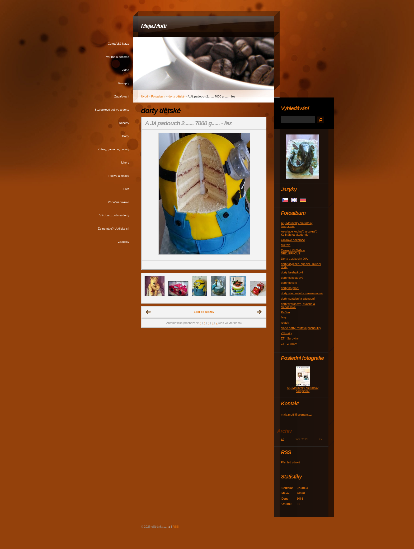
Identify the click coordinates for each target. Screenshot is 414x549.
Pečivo (285, 312)
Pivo (126, 188)
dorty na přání (290, 288)
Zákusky (123, 241)
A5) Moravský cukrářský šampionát (302, 389)
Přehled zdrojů (290, 462)
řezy (283, 317)
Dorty (125, 136)
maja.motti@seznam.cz (296, 414)
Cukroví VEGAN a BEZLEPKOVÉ (293, 252)
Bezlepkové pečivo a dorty (112, 109)
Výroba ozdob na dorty (114, 215)
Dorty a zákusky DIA (294, 258)
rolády (285, 322)
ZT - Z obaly (289, 343)
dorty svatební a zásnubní (298, 298)
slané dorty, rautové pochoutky (301, 327)
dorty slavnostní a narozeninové (302, 293)
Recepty (123, 83)
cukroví (285, 244)
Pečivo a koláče (119, 175)
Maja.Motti (154, 26)
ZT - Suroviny (290, 338)
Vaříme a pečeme (117, 56)
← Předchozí (148, 312)
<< (282, 439)
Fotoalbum (158, 96)
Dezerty (124, 122)
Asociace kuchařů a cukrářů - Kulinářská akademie (300, 233)
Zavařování (121, 96)
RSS (176, 526)
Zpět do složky (204, 311)
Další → (259, 312)
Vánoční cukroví (118, 202)
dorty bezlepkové (292, 272)
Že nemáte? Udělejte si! (113, 228)
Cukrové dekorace (293, 239)
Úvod (144, 96)
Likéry (125, 162)
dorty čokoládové (292, 277)
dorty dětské (176, 96)
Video (125, 70)
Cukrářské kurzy (118, 43)
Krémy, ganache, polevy (113, 149)
